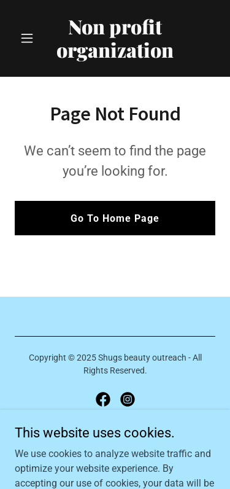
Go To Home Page (115, 218)
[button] (30, 38)
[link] (115, 54)
